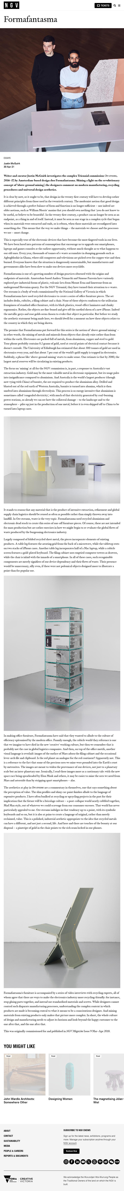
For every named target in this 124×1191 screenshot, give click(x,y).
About (7, 1131)
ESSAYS (7, 158)
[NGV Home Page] (11, 5)
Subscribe (71, 1151)
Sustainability (12, 1141)
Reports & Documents (16, 1156)
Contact (8, 1136)
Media (7, 1146)
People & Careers (13, 1151)
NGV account (69, 1143)
